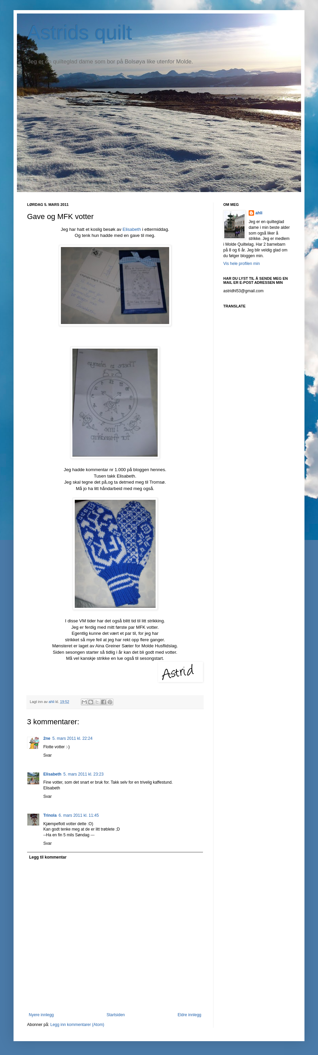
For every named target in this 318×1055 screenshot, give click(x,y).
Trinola (49, 815)
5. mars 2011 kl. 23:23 (83, 774)
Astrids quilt (79, 32)
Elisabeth (131, 229)
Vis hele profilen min (241, 263)
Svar (47, 755)
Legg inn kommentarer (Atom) (77, 1024)
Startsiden (116, 1014)
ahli (52, 702)
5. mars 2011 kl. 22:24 (72, 738)
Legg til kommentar (48, 857)
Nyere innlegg (41, 1014)
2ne (46, 738)
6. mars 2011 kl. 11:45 (79, 815)
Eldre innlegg (189, 1014)
